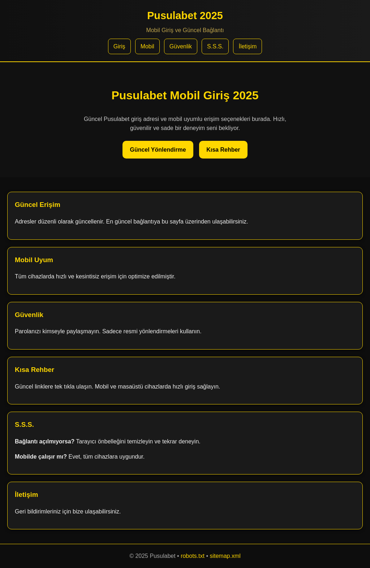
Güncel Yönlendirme (158, 150)
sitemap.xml (225, 556)
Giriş (119, 46)
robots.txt (193, 556)
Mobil (147, 46)
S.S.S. (215, 46)
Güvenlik (180, 46)
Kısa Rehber (223, 150)
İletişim (247, 46)
